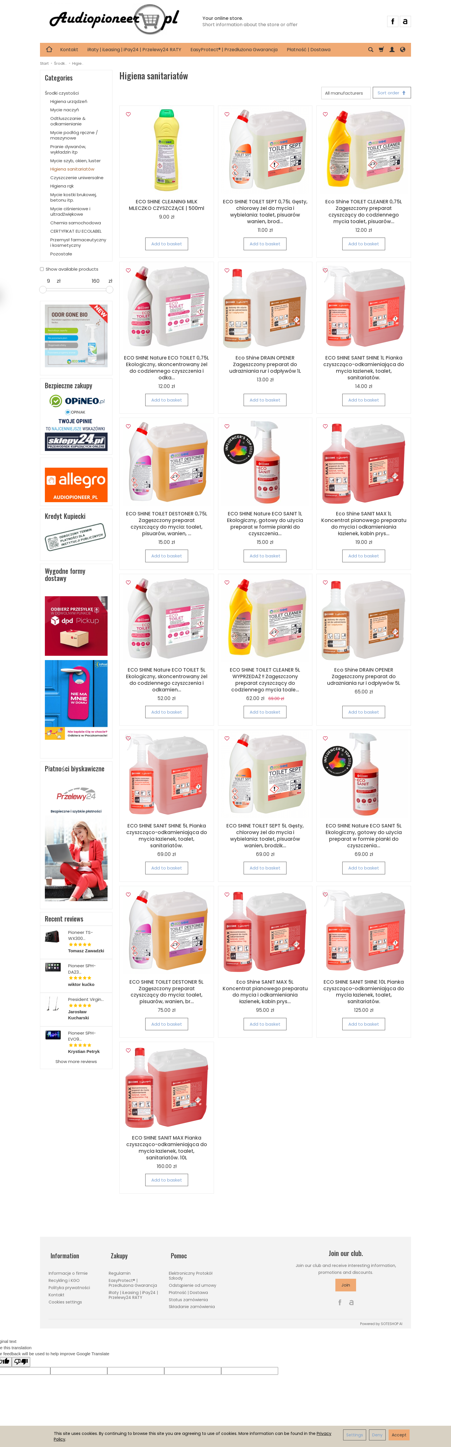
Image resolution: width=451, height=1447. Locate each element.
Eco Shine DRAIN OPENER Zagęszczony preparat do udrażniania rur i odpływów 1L (265, 365)
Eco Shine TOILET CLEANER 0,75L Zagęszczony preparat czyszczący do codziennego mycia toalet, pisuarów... (363, 212)
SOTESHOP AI (391, 1322)
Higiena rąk (62, 186)
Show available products (69, 269)
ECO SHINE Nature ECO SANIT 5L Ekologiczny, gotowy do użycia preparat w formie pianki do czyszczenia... (364, 836)
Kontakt (69, 49)
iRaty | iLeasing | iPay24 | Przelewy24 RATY (134, 49)
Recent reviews (64, 919)
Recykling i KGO (64, 1277)
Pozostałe (61, 254)
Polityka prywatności (69, 1284)
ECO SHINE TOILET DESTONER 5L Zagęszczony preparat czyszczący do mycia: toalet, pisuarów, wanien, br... (166, 992)
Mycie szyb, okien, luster (75, 161)
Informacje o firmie (68, 1270)
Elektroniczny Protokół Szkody (191, 1272)
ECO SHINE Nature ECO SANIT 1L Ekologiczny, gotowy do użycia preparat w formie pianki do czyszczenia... (265, 524)
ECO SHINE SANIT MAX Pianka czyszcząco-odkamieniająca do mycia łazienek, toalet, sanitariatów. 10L (166, 1148)
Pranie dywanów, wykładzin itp (68, 149)
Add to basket (166, 245)
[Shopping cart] (381, 50)
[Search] (370, 50)
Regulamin (120, 1270)
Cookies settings (65, 1298)
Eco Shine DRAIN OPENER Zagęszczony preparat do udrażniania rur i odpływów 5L (363, 677)
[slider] (43, 289)
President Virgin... (86, 999)
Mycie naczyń (64, 110)
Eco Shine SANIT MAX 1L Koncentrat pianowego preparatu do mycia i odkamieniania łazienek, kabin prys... (363, 524)
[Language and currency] (402, 50)
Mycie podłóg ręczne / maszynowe (74, 135)
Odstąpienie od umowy (192, 1282)
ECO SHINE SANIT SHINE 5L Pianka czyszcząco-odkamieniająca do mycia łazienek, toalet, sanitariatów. (166, 836)
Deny (377, 1435)
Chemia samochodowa (75, 223)
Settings (354, 1435)
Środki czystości (62, 93)
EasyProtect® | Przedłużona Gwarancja (234, 49)
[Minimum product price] (48, 281)
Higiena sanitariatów (72, 169)
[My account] (392, 50)
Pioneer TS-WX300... (80, 935)
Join (345, 1286)
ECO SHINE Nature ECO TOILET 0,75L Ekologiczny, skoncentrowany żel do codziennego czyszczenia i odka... (166, 368)
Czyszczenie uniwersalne (77, 178)
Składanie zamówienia (192, 1303)
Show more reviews (76, 1061)
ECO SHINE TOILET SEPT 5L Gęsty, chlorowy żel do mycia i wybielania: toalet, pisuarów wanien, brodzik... (265, 836)
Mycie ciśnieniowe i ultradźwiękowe (70, 211)
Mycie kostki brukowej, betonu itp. (73, 197)
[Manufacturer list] (344, 93)
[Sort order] (391, 93)
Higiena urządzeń (68, 101)
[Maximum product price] (95, 281)
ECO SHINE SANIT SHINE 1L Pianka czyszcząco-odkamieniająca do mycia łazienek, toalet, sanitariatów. (363, 368)
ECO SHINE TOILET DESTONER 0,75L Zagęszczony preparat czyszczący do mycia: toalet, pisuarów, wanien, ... (166, 524)
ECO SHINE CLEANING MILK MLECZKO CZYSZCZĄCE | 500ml (166, 206)
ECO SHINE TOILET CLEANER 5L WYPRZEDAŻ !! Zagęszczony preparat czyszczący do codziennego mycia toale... (265, 680)
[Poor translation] (21, 1360)
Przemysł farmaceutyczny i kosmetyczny (78, 243)
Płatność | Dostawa (308, 49)
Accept (399, 1435)
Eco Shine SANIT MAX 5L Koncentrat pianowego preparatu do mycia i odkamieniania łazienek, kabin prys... (265, 992)
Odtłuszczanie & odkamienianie (67, 121)
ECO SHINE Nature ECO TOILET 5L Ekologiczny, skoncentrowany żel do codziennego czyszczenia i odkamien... (166, 680)
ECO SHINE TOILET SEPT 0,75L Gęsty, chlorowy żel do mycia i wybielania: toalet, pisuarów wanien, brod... (265, 212)
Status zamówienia (188, 1296)
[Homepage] (114, 20)
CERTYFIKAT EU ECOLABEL (76, 231)
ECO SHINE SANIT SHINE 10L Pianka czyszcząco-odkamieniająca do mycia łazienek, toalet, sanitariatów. (363, 992)
